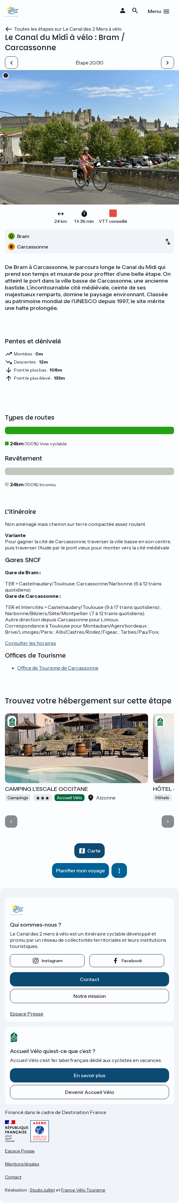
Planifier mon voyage (80, 870)
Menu (154, 11)
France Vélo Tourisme (83, 1190)
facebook (132, 960)
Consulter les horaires (30, 643)
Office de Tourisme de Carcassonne (57, 668)
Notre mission (89, 996)
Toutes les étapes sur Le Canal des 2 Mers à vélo (68, 29)
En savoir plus (89, 1075)
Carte (94, 851)
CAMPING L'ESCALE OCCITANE (46, 789)
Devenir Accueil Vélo (89, 1092)
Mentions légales (22, 1164)
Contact (89, 979)
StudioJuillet (42, 1190)
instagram (52, 960)
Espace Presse (26, 1014)
